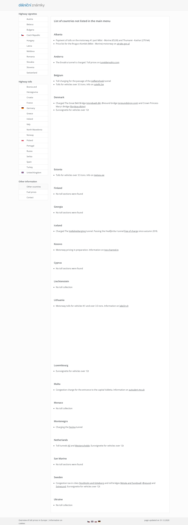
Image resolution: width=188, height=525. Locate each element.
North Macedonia (34, 129)
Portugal (30, 145)
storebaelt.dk (93, 103)
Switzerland (32, 72)
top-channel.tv (111, 249)
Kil (69, 445)
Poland (30, 140)
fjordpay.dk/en (77, 106)
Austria (30, 19)
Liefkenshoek (97, 81)
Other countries (34, 186)
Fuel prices (31, 192)
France (30, 102)
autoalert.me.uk (137, 389)
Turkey (30, 167)
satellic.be (99, 84)
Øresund (146, 483)
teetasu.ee (99, 175)
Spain (29, 161)
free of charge (131, 231)
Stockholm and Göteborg (91, 483)
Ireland (30, 119)
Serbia (29, 156)
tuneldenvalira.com (109, 62)
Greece (30, 113)
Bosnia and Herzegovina (32, 89)
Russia (29, 151)
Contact (30, 197)
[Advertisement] (109, 140)
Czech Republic (33, 35)
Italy (28, 124)
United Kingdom (34, 172)
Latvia (29, 46)
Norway (30, 135)
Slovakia (30, 62)
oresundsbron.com (127, 103)
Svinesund (61, 486)
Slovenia (30, 67)
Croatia (30, 97)
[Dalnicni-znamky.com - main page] (32, 5)
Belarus (30, 24)
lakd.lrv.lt (124, 305)
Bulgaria (30, 29)
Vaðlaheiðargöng (77, 231)
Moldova (30, 51)
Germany (31, 108)
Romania (31, 56)
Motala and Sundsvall (130, 483)
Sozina (72, 427)
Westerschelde (82, 445)
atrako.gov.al (123, 43)
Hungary (30, 40)
